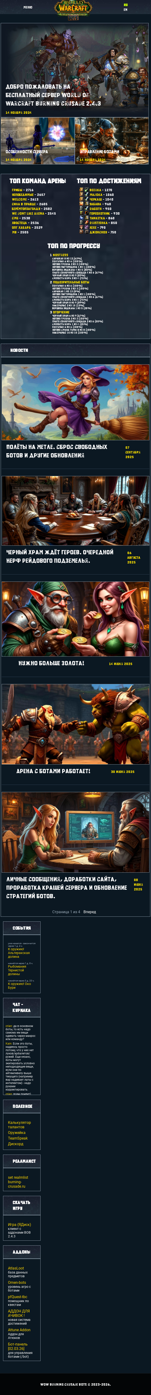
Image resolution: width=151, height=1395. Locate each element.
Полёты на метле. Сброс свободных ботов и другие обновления (56, 451)
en (126, 9)
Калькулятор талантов (19, 1124)
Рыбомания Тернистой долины (17, 970)
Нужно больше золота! (51, 663)
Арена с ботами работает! (53, 771)
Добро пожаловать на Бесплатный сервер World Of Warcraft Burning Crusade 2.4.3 (53, 94)
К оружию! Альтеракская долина (19, 952)
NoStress (60, 254)
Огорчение (61, 312)
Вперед (89, 912)
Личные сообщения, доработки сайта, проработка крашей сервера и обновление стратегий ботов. (66, 887)
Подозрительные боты (71, 282)
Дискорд (15, 1144)
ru (126, 4)
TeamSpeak (18, 1138)
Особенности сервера (27, 152)
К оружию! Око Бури (19, 985)
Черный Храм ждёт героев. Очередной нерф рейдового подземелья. (59, 556)
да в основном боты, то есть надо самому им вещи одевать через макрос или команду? (20, 1032)
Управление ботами (99, 152)
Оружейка (17, 1132)
